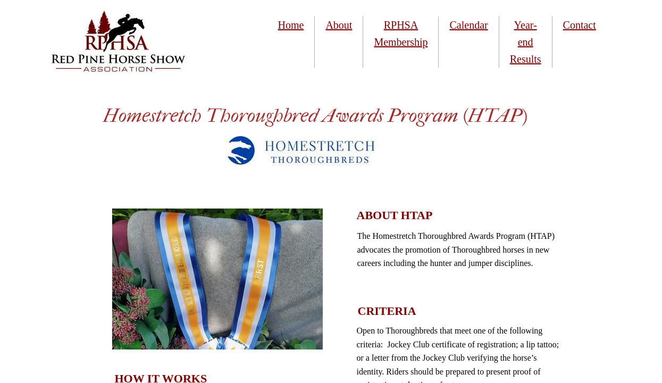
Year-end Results (525, 42)
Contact (579, 25)
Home (291, 25)
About (338, 25)
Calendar (468, 25)
